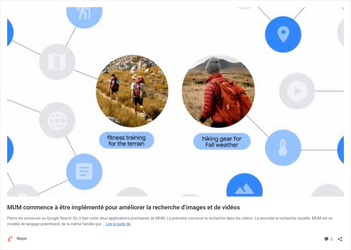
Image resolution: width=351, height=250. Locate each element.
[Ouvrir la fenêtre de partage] (340, 237)
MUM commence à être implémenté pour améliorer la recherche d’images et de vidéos (123, 207)
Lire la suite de (118, 224)
